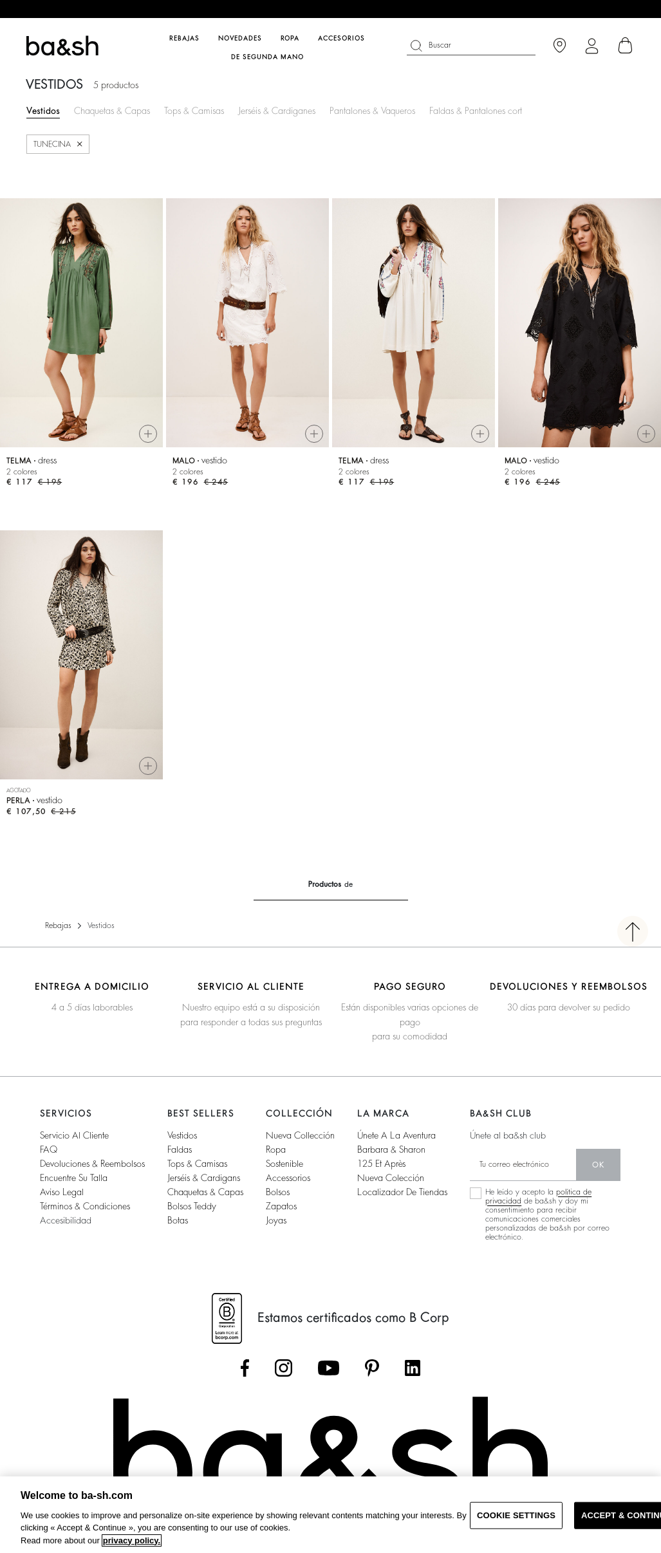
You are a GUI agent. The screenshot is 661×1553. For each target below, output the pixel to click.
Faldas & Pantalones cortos (479, 110)
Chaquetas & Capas (112, 110)
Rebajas (58, 925)
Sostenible (284, 1163)
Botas (177, 1220)
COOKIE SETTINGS (516, 1515)
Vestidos (43, 110)
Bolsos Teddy (191, 1206)
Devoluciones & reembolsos (92, 1163)
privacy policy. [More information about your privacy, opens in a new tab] (131, 1540)
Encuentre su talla (73, 1177)
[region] (330, 1514)
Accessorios (288, 1177)
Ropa (276, 1149)
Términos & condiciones (85, 1206)
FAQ (48, 1149)
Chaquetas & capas (205, 1191)
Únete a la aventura (396, 1135)
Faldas (179, 1149)
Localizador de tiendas (402, 1191)
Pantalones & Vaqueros (372, 110)
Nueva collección (300, 1135)
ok (598, 1165)
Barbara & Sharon (391, 1149)
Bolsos (278, 1191)
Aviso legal (62, 1191)
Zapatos (281, 1206)
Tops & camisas (197, 1163)
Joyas (276, 1220)
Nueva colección (390, 1177)
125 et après (381, 1163)
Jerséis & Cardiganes (276, 110)
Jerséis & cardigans (203, 1177)
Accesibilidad (65, 1220)
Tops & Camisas (194, 110)
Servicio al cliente (74, 1135)
